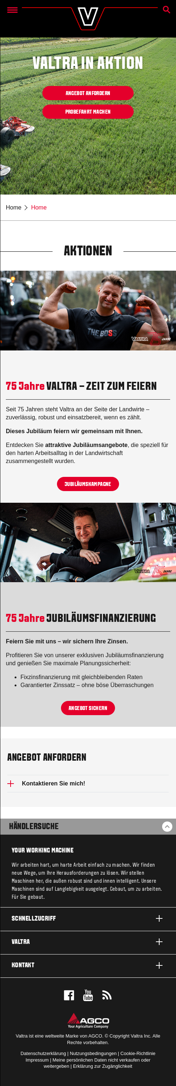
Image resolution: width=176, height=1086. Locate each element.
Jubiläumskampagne (88, 484)
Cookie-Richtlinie (138, 1053)
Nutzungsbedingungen (93, 1053)
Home (14, 207)
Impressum (37, 1060)
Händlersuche (33, 827)
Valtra (88, 942)
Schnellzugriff (88, 918)
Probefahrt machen (88, 111)
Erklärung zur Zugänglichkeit (102, 1066)
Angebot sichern (88, 708)
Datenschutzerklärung (43, 1053)
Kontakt (88, 965)
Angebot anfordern (88, 93)
